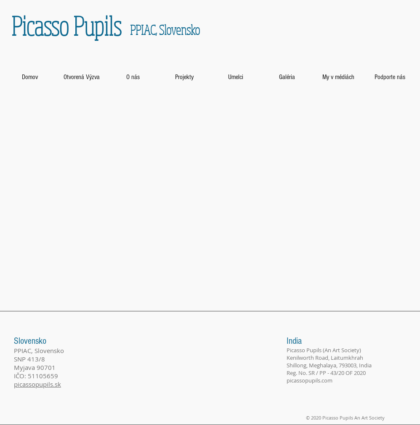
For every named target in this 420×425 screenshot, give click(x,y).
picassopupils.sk (37, 384)
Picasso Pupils (66, 25)
